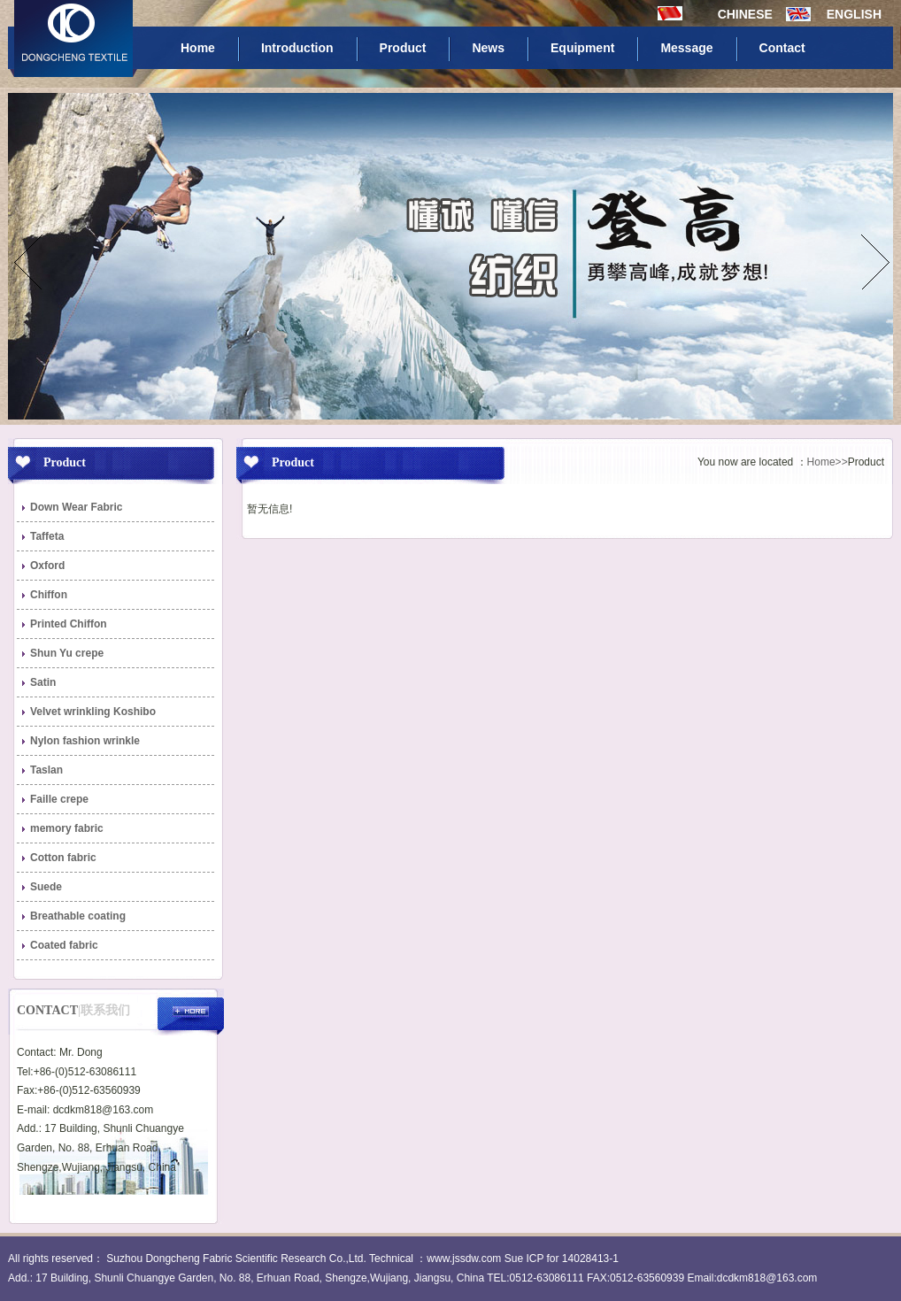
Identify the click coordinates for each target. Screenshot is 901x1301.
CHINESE (748, 14)
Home (198, 48)
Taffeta (47, 536)
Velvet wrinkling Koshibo (93, 711)
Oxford (47, 565)
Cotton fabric (63, 857)
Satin (43, 682)
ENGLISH (854, 14)
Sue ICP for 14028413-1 (561, 1258)
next (872, 262)
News (488, 48)
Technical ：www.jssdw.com (435, 1258)
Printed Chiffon (68, 624)
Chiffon (48, 595)
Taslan (46, 770)
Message (686, 48)
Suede (46, 887)
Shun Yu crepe (67, 653)
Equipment (582, 48)
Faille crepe (59, 799)
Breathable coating (78, 916)
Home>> (827, 462)
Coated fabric (64, 945)
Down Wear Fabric (76, 507)
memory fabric (67, 828)
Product (403, 48)
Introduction (297, 48)
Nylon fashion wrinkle (85, 741)
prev (29, 262)
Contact (782, 48)
